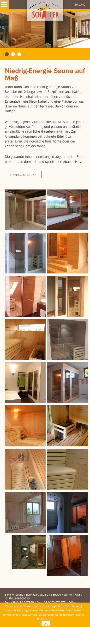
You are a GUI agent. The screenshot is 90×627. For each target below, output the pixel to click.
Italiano (80, 4)
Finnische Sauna (23, 174)
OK (46, 624)
